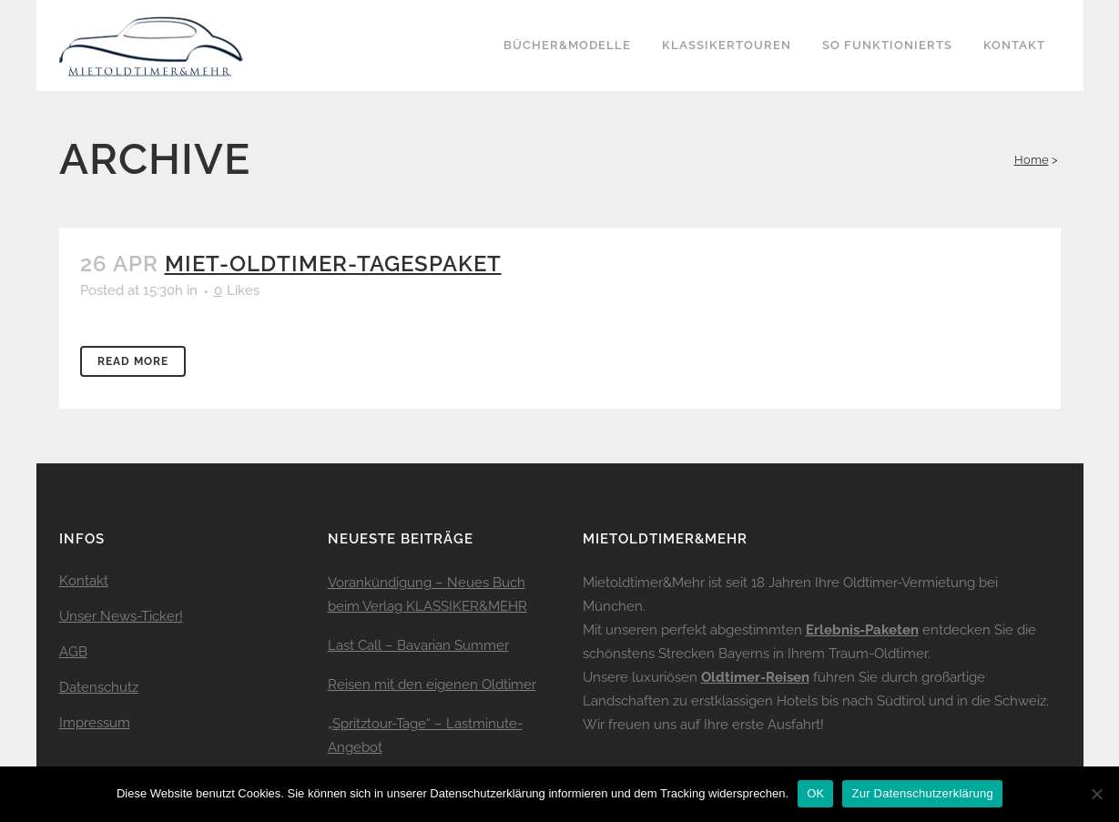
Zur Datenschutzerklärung (922, 793)
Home (1031, 160)
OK (815, 793)
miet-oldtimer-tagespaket (333, 263)
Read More (132, 361)
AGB (73, 652)
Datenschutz (98, 687)
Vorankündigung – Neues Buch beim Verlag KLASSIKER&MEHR (427, 594)
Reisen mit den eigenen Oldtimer (432, 684)
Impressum (94, 723)
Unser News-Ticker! (121, 616)
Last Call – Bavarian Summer (418, 645)
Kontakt (83, 581)
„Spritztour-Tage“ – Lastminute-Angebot (425, 735)
